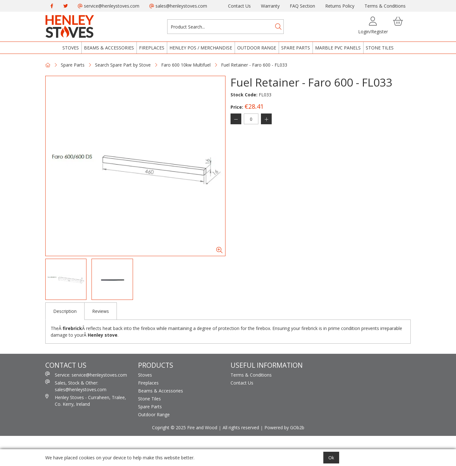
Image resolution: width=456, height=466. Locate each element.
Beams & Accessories (109, 48)
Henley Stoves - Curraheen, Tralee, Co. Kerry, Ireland (85, 400)
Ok (331, 458)
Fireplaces (151, 48)
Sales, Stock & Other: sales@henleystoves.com (75, 385)
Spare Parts (295, 48)
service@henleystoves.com (108, 6)
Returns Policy (339, 6)
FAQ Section (302, 6)
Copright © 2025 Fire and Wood (184, 427)
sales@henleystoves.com (178, 6)
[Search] (278, 27)
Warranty (270, 6)
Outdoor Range (256, 48)
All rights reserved (241, 427)
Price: (237, 107)
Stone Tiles (380, 48)
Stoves (70, 48)
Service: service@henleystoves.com (86, 375)
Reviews (100, 311)
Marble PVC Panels (338, 48)
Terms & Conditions (385, 6)
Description (65, 311)
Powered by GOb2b (284, 427)
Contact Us (239, 6)
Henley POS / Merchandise (200, 48)
